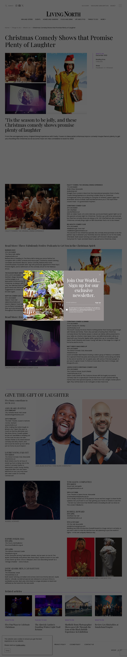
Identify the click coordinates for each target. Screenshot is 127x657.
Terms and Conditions (86, 309)
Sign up (98, 303)
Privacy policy (73, 309)
